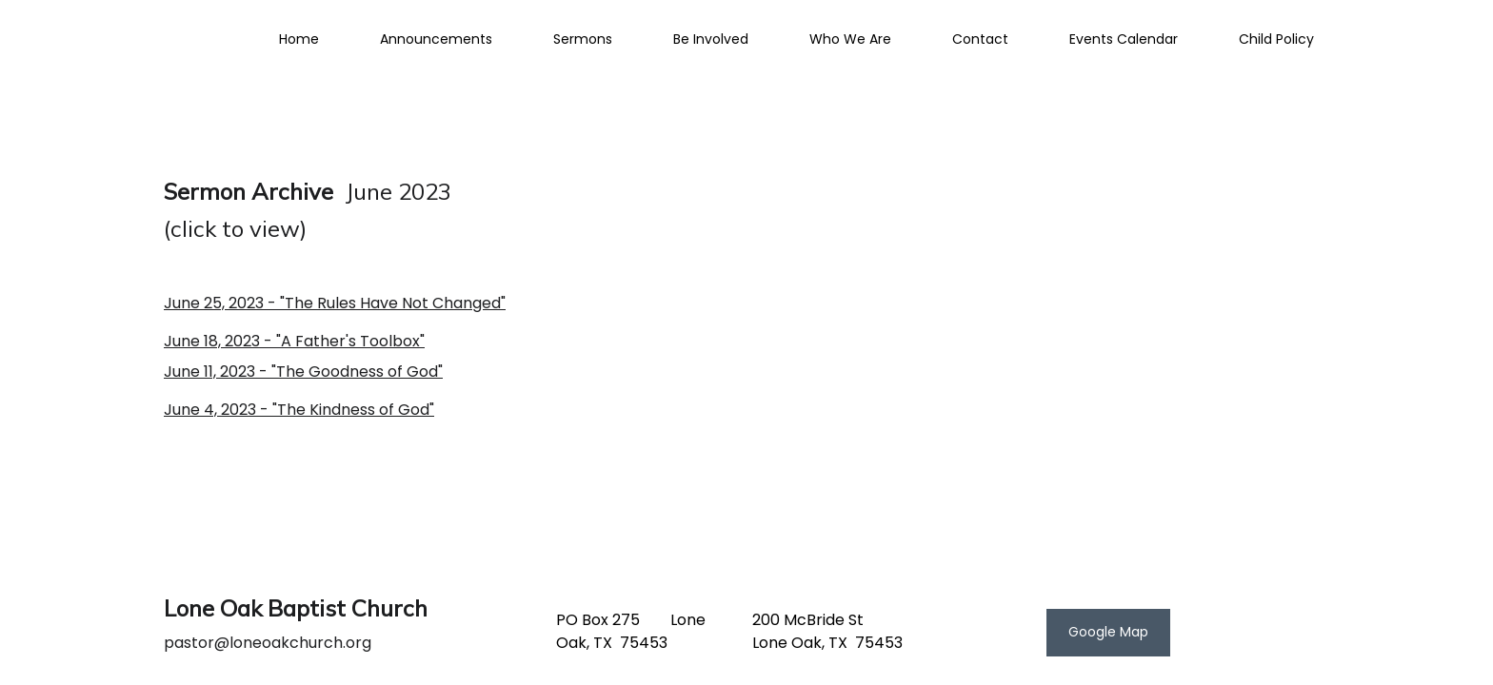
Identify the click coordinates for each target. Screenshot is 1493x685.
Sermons (582, 39)
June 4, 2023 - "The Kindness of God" (299, 410)
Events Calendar (1123, 39)
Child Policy (1276, 39)
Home (299, 39)
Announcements (436, 39)
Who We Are (850, 39)
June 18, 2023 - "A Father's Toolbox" (294, 341)
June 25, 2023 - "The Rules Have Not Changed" (335, 303)
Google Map (1108, 631)
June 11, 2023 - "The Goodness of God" (303, 371)
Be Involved (710, 39)
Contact (980, 39)
